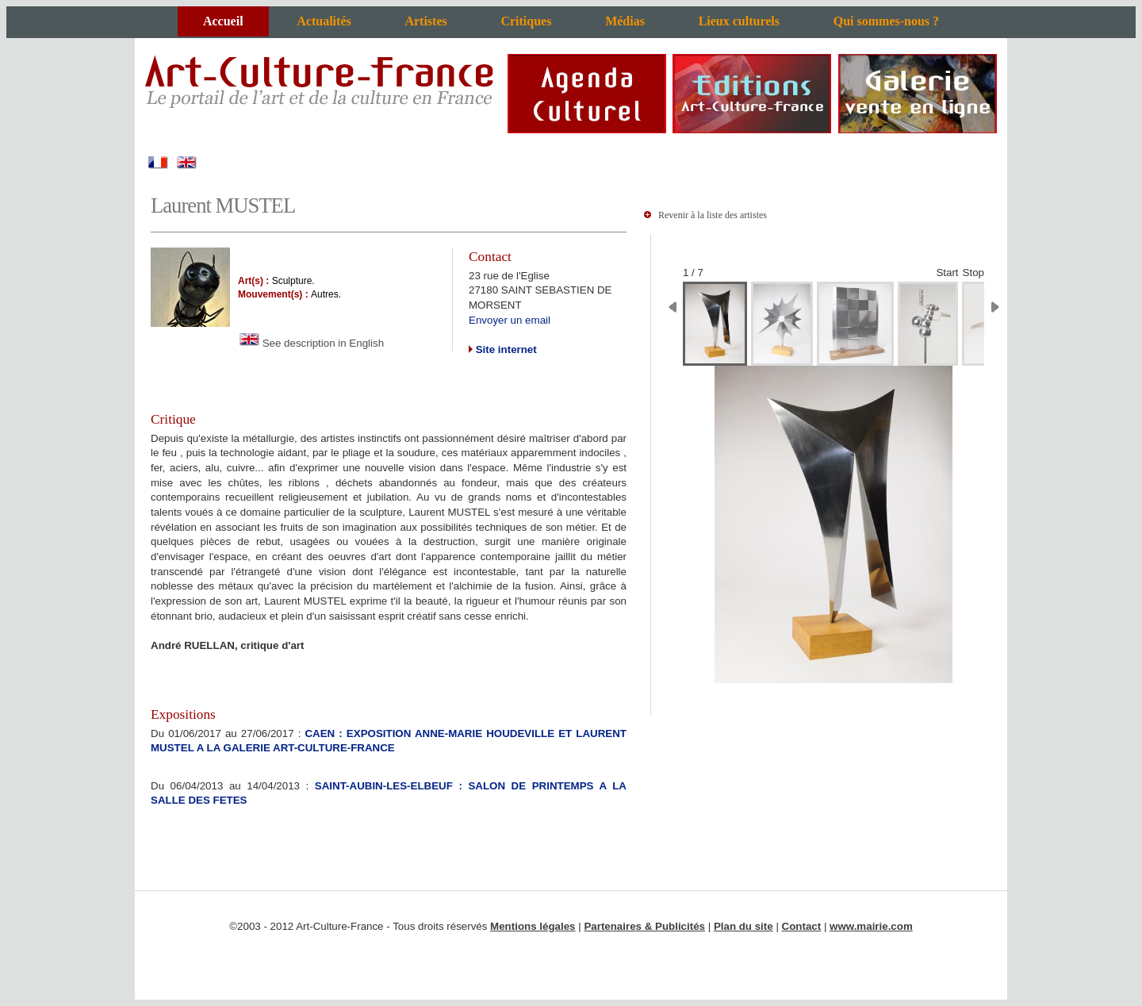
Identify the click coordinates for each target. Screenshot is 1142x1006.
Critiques (525, 21)
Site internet (505, 349)
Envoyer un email (509, 320)
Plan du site (743, 926)
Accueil (223, 21)
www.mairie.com (871, 926)
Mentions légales (532, 926)
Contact (802, 926)
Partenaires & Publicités (644, 926)
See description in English (311, 343)
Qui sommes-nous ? (886, 21)
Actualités (324, 21)
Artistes (425, 21)
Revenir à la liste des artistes (712, 215)
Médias (625, 21)
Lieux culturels (739, 21)
